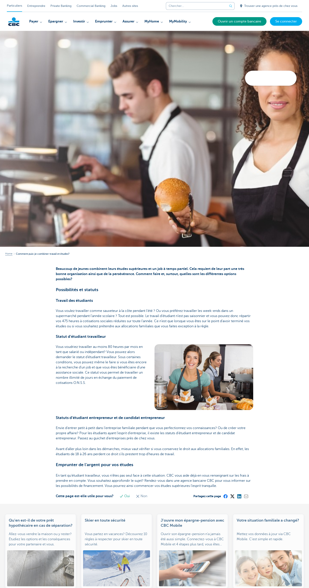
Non (141, 496)
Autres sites (130, 5)
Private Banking (60, 5)
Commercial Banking (91, 5)
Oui (125, 496)
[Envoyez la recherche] (231, 6)
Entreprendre (36, 5)
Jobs (114, 5)
